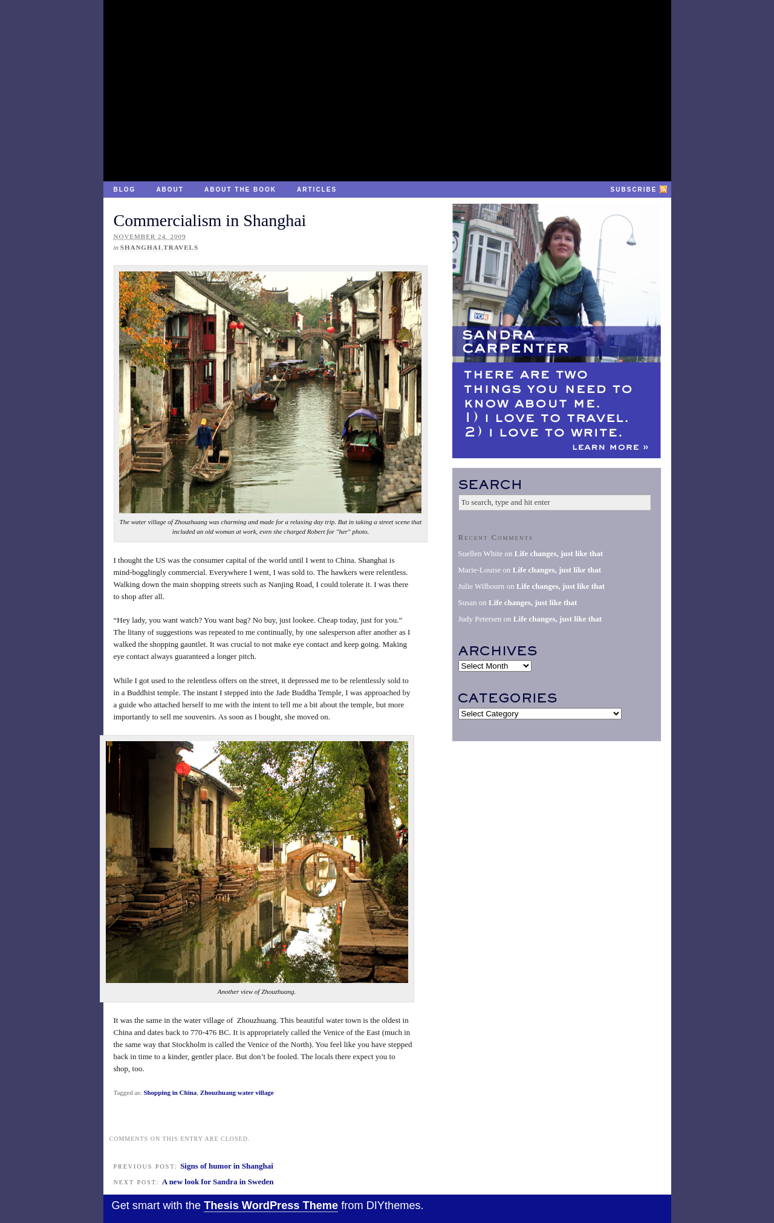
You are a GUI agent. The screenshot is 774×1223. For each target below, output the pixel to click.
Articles (317, 189)
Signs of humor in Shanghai (226, 1165)
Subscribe (634, 189)
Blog (125, 189)
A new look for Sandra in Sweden (218, 1181)
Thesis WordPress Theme (271, 1205)
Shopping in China (170, 1092)
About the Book (240, 189)
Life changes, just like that (559, 553)
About (170, 189)
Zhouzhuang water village (237, 1092)
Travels (180, 247)
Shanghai (140, 247)
